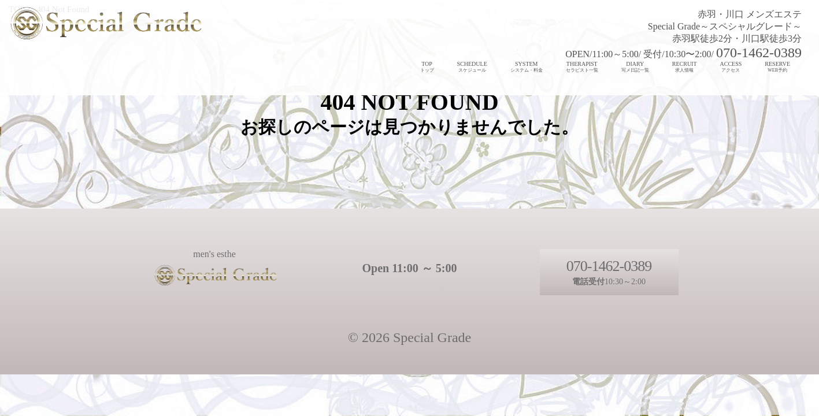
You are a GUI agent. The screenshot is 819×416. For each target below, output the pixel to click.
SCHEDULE (472, 67)
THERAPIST (582, 67)
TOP (427, 67)
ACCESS (731, 67)
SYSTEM (526, 67)
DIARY (635, 67)
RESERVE (777, 67)
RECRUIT (684, 67)
